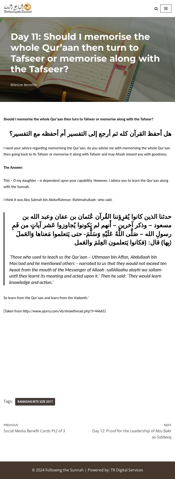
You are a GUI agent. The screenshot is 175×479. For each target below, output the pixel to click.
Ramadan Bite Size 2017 (35, 402)
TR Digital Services (127, 470)
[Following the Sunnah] (18, 8)
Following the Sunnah (64, 470)
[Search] (156, 8)
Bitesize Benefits (24, 84)
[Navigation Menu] (165, 9)
